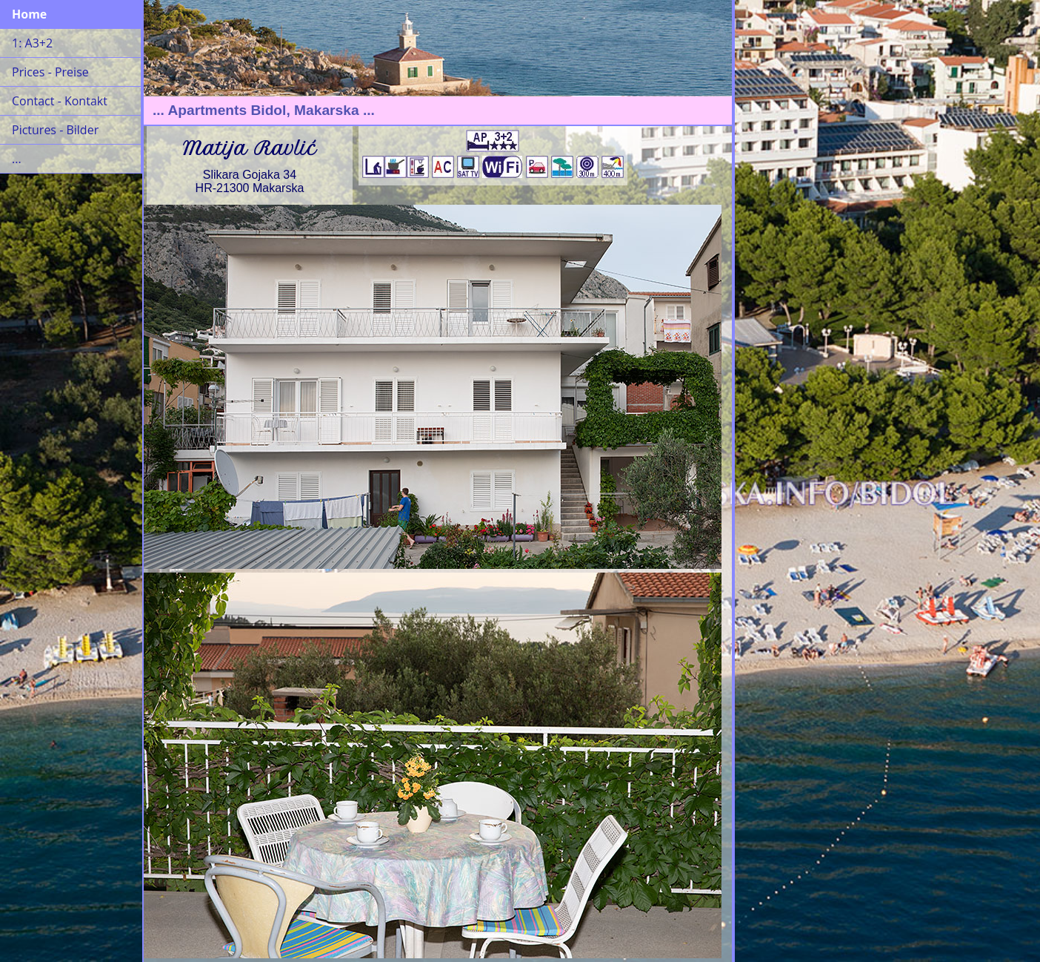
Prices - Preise (50, 72)
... (16, 159)
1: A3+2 (32, 43)
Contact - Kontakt (59, 101)
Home (29, 14)
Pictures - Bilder (55, 130)
